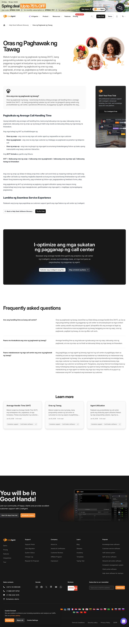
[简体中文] (85, 612)
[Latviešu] (94, 609)
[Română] (112, 609)
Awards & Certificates (58, 548)
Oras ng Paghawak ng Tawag (42, 25)
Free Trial (101, 16)
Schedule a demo (28, 515)
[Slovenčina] (119, 609)
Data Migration (30, 548)
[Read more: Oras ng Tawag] (64, 415)
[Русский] (116, 609)
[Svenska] (74, 612)
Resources (57, 16)
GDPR (115, 622)
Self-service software (109, 557)
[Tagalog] (78, 612)
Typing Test (80, 561)
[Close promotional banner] (126, 3)
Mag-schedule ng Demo (79, 270)
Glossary (79, 548)
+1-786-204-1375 (12, 595)
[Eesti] (65, 609)
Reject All (20, 620)
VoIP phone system (108, 552)
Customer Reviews (57, 552)
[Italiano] (83, 609)
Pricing (5, 550)
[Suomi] (69, 609)
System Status (30, 552)
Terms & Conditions (78, 622)
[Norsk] (101, 609)
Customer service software (111, 548)
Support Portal (30, 544)
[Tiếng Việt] (81, 612)
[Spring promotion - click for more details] (64, 6)
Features (6, 554)
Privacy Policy (105, 622)
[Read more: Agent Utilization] (106, 415)
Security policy (93, 622)
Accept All (9, 620)
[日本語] (87, 609)
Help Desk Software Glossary (19, 25)
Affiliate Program (56, 557)
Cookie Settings (32, 620)
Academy (80, 552)
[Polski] (105, 609)
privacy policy (15, 615)
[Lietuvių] (90, 609)
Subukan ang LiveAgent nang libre (52, 270)
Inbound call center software (111, 561)
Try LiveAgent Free (110, 111)
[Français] (72, 609)
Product (46, 16)
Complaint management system (112, 565)
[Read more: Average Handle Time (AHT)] (22, 415)
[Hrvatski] (76, 609)
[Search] (93, 16)
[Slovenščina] (123, 609)
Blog (78, 544)
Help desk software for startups (112, 573)
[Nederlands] (98, 609)
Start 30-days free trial (9, 515)
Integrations (7, 558)
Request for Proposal (32, 561)
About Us (54, 544)
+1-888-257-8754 (12, 591)
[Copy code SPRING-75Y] (56, 10)
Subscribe (120, 587)
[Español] (61, 609)
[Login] (117, 16)
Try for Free (40, 211)
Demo (110, 16)
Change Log (29, 557)
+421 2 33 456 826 (13, 587)
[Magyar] (79, 609)
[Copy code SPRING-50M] (22, 10)
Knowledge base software (111, 544)
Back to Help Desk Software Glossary (18, 211)
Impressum (54, 561)
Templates (80, 557)
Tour (4, 562)
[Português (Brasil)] (108, 609)
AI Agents (34, 16)
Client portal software (109, 569)
